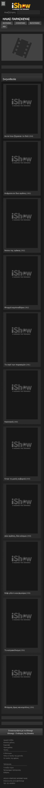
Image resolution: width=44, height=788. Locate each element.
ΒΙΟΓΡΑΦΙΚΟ (7, 23)
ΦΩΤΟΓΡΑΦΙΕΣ (35, 23)
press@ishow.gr (18, 781)
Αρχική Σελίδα (8, 740)
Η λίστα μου (8, 753)
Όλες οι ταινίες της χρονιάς (13, 756)
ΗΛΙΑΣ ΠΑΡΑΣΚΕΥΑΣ (16, 19)
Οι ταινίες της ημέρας (11, 758)
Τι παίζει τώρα (9, 768)
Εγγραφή (7, 745)
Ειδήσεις (6, 772)
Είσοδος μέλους (9, 742)
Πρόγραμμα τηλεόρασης (12, 770)
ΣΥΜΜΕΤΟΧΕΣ (20, 23)
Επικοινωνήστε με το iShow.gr (20, 730)
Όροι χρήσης (8, 747)
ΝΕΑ (4, 27)
